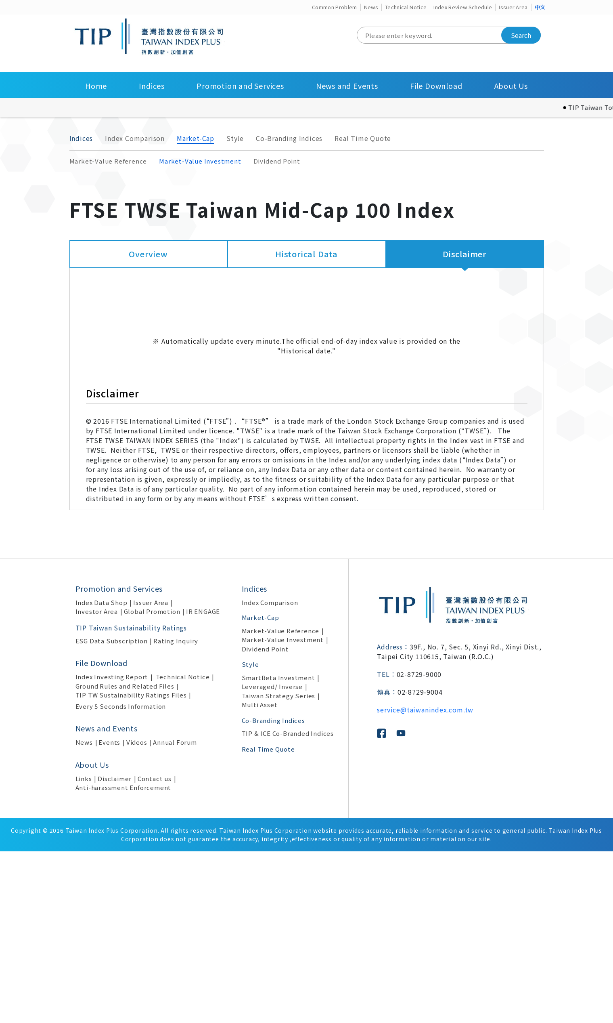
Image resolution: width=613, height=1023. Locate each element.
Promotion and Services (240, 85)
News (371, 7)
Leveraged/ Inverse (272, 858)
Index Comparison (135, 138)
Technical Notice (406, 7)
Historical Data (306, 254)
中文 (540, 7)
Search (521, 35)
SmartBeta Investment (278, 849)
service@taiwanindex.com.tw (425, 881)
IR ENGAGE (203, 783)
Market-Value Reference (108, 161)
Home (96, 85)
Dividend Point (276, 161)
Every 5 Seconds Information (120, 878)
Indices (152, 85)
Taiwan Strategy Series (279, 867)
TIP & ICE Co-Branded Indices (288, 905)
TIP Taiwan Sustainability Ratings (131, 799)
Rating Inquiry (175, 812)
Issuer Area (513, 7)
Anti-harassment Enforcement (123, 959)
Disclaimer (465, 254)
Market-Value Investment (200, 161)
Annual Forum (175, 914)
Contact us (155, 950)
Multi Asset (260, 876)
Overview (148, 254)
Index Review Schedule (462, 7)
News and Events (347, 85)
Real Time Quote (363, 138)
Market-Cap (195, 138)
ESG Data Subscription (111, 812)
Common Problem (334, 7)
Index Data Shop (101, 774)
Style (235, 138)
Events (109, 914)
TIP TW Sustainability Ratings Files (131, 866)
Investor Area (96, 783)
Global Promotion (152, 783)
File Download (436, 85)
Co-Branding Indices (289, 138)
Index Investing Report (112, 848)
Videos (136, 914)
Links (83, 950)
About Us (511, 85)
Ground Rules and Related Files (124, 857)
